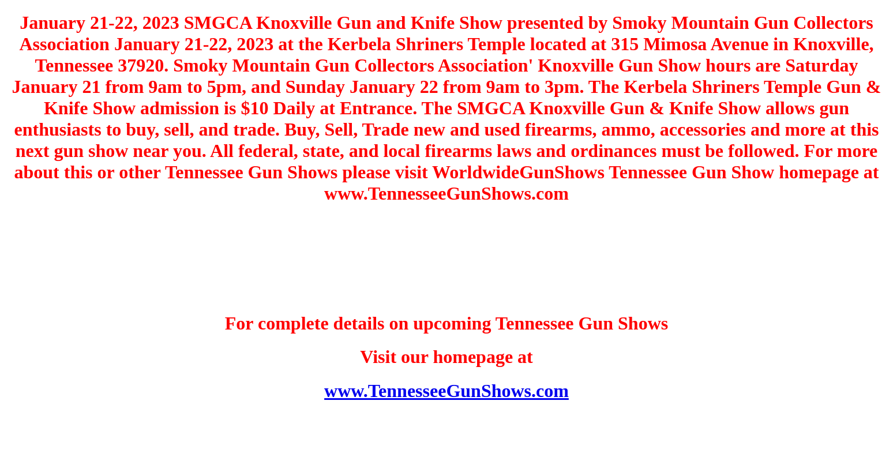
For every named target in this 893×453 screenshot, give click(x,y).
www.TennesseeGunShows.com (446, 390)
